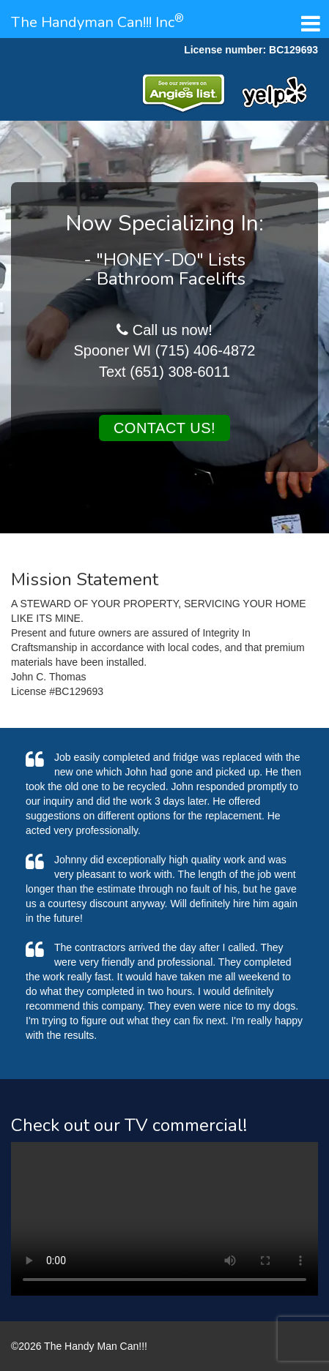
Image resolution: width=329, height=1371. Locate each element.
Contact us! (164, 428)
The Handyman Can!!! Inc (97, 22)
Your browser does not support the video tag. (164, 1219)
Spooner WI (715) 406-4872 (165, 350)
